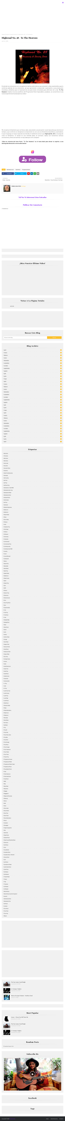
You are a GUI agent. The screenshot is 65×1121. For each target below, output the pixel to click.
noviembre (33, 363)
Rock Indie (6, 808)
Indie (5, 663)
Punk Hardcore (7, 773)
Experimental (7, 607)
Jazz (5, 685)
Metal (5, 707)
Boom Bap (6, 519)
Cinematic (6, 539)
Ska (5, 830)
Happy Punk (6, 644)
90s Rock (6, 460)
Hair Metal (6, 641)
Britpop (5, 521)
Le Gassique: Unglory (16, 989)
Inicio (47, 1118)
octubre (33, 365)
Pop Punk (6, 732)
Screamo (6, 822)
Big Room (6, 512)
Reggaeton (6, 793)
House (5, 661)
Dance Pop (6, 563)
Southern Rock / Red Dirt (9, 854)
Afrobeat (6, 475)
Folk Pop (6, 612)
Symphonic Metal (7, 864)
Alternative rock (10, 169)
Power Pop (6, 756)
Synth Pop (6, 869)
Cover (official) (7, 556)
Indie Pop (6, 671)
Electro (5, 590)
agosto (33, 371)
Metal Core (6, 712)
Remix (5, 800)
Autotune (6, 504)
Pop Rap (6, 737)
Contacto (61, 1118)
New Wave (6, 720)
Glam (5, 624)
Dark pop (6, 570)
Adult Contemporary (8, 473)
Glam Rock (6, 627)
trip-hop (6, 913)
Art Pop (5, 502)
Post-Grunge (6, 747)
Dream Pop (6, 583)
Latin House (6, 693)
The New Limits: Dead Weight (18, 982)
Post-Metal (6, 751)
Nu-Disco (6, 722)
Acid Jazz (6, 463)
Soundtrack (6, 849)
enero (33, 358)
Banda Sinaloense (8, 507)
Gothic (5, 634)
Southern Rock (7, 852)
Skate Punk (6, 835)
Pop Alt (5, 729)
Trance (5, 879)
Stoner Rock (6, 857)
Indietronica (6, 676)
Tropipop (6, 884)
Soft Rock (6, 844)
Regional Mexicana (8, 796)
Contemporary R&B (8, 548)
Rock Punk (6, 815)
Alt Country (6, 477)
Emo (5, 600)
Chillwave (6, 534)
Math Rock (6, 703)
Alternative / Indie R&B (9, 487)
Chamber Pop (7, 526)
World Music (6, 891)
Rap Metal (6, 786)
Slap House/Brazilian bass (9, 840)
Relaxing (6, 798)
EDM (5, 588)
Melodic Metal (7, 705)
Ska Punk (6, 832)
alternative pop (7, 901)
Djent (5, 580)
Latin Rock (6, 700)
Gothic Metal (6, 636)
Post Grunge (6, 742)
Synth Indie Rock (7, 866)
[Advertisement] (32, 19)
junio (33, 376)
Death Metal (6, 573)
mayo (33, 378)
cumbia (5, 906)
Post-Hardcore (7, 749)
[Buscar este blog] (25, 337)
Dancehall (6, 566)
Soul (5, 847)
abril (33, 350)
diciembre (33, 360)
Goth (5, 632)
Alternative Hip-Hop (8, 490)
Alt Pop (5, 482)
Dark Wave (6, 568)
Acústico (6, 470)
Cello (5, 524)
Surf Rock (6, 862)
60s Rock (6, 453)
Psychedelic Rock (8, 769)
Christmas (6, 536)
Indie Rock (18, 169)
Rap (5, 783)
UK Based (6, 886)
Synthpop (6, 871)
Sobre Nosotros (54, 1118)
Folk (5, 610)
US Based (6, 888)
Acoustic (6, 465)
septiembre (33, 368)
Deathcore (6, 575)
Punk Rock (6, 778)
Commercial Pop (7, 544)
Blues (5, 517)
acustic (5, 896)
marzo (33, 352)
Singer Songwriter (8, 827)
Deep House (6, 578)
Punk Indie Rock (7, 776)
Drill (5, 585)
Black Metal (6, 514)
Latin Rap (6, 698)
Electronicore (7, 597)
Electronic (6, 595)
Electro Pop (6, 592)
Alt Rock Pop (6, 485)
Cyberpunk (6, 558)
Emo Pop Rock (7, 602)
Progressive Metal (8, 761)
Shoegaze (6, 825)
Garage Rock (6, 622)
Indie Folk (6, 668)
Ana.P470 (23, 186)
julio (33, 373)
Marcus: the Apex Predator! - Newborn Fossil (21, 995)
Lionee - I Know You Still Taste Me (19, 1017)
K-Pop (5, 688)
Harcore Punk (7, 646)
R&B (5, 781)
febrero (33, 355)
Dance (5, 561)
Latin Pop (6, 695)
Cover (5, 553)
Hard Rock (6, 649)
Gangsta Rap (6, 619)
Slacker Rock (7, 837)
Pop (5, 727)
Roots (5, 820)
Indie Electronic (7, 666)
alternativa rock (7, 898)
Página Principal (5, 34)
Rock (5, 805)
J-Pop (5, 683)
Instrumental (6, 681)
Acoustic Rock (7, 468)
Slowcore (6, 842)
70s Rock (6, 455)
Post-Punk (6, 754)
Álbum (5, 915)
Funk (5, 617)
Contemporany (7, 546)
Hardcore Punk (7, 651)
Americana (6, 499)
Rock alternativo (7, 818)
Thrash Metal (6, 876)
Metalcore (6, 715)
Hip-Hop (6, 656)
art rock (6, 903)
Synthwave (6, 874)
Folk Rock (6, 614)
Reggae (5, 791)
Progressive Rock (13, 34)
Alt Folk (5, 480)
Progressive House (8, 759)
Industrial (6, 678)
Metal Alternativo (7, 710)
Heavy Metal (6, 654)
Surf (5, 859)
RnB (5, 803)
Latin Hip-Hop (7, 690)
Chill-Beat (6, 529)
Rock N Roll (6, 810)
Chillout (5, 531)
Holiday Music (7, 659)
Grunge (5, 639)
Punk (5, 771)
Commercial (6, 541)
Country (5, 551)
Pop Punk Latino (7, 734)
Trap (5, 881)
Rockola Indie (12, 1118)
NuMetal (6, 725)
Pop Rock (6, 739)
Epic (5, 605)
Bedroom (6, 509)
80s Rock (6, 458)
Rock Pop (6, 813)
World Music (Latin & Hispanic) (10, 893)
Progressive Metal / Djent (9, 764)
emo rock (6, 908)
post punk (6, 911)
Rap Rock (6, 788)
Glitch (5, 629)
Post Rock (6, 744)
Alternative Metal (7, 492)
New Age (6, 717)
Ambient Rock (7, 497)
